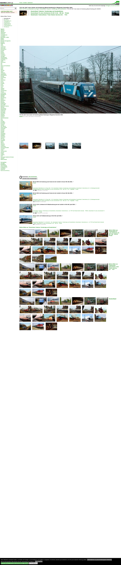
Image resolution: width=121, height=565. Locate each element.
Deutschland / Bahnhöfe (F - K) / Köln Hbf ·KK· (42, 222)
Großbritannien (4, 58)
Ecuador (2, 50)
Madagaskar (3, 94)
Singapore (3, 134)
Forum (20, 2)
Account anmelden (115, 5)
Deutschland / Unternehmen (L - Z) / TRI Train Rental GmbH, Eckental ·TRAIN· (72, 210)
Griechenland (4, 57)
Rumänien (3, 122)
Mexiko (2, 99)
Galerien (49, 9)
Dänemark (3, 48)
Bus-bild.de (6, 19)
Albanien (3, 30)
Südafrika (3, 140)
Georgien (3, 56)
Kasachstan (3, 77)
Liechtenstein (4, 90)
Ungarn (2, 153)
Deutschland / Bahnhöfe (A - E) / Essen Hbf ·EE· (43, 188)
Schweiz (2, 129)
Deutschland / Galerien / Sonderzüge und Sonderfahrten (47, 11)
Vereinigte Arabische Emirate (7, 157)
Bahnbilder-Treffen (5, 37)
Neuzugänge (3, 162)
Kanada (2, 76)
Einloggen (108, 5)
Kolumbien (3, 80)
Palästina (3, 115)
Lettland (2, 88)
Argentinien (3, 32)
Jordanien (3, 73)
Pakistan (2, 114)
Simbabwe (3, 133)
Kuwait (2, 86)
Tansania (3, 144)
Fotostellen (3, 168)
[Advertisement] (38, 30)
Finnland (2, 54)
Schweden (3, 128)
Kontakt (25, 2)
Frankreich (3, 55)
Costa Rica (3, 46)
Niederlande (3, 109)
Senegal (2, 131)
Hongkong (3, 59)
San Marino (3, 126)
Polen (2, 120)
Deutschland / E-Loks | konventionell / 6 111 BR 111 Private (49, 223)
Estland (2, 52)
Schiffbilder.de (7, 22)
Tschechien (3, 146)
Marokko (2, 96)
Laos (2, 87)
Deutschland (43, 9)
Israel (2, 68)
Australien (3, 36)
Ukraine (2, 152)
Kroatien (2, 83)
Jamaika (2, 70)
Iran (1, 64)
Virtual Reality (4, 165)
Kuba (2, 84)
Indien (2, 61)
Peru (2, 119)
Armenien (3, 33)
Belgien (2, 38)
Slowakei (3, 135)
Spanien (2, 138)
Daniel (21, 116)
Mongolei (3, 102)
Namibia (2, 107)
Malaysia (3, 95)
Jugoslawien (3, 74)
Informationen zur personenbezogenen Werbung (99, 559)
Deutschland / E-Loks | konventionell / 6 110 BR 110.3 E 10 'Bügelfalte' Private (61, 189)
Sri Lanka (3, 139)
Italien (2, 69)
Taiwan (2, 142)
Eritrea (2, 51)
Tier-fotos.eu (6, 26)
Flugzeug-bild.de (7, 23)
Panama (2, 116)
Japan (2, 71)
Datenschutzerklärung (5, 170)
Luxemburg (3, 93)
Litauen (2, 91)
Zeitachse (3, 169)
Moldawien (3, 100)
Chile (2, 44)
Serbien (2, 132)
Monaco (2, 101)
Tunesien (3, 148)
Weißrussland (4, 159)
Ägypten (2, 29)
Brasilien (2, 42)
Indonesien (3, 62)
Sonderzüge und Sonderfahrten (59, 9)
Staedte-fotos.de (7, 24)
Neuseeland (3, 108)
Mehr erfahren (38, 561)
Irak (1, 63)
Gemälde (3, 163)
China (2, 45)
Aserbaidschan (4, 35)
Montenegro (3, 103)
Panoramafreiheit (4, 118)
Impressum (30, 2)
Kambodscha (4, 75)
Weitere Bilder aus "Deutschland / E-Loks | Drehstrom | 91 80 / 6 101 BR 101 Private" (114, 233)
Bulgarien (3, 43)
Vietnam (2, 158)
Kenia (2, 78)
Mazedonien (3, 97)
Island (2, 67)
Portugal (2, 121)
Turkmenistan (4, 151)
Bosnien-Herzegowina (5, 40)
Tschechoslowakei (5, 147)
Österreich (3, 113)
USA (2, 155)
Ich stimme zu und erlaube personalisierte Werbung (14, 563)
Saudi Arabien (4, 127)
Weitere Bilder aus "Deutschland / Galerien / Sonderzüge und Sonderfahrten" (38, 227)
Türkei (2, 150)
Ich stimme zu (33, 563)
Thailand (2, 145)
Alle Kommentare (33, 176)
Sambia (2, 125)
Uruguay (2, 154)
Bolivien (2, 39)
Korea (2, 81)
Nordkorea (3, 110)
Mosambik (3, 105)
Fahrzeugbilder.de (7, 20)
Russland (3, 123)
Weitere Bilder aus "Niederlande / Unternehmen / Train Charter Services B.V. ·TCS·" (114, 266)
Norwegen (3, 112)
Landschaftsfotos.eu (8, 25)
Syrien (2, 141)
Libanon (2, 89)
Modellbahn (3, 164)
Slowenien (3, 137)
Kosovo (2, 82)
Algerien (2, 31)
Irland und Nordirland (5, 65)
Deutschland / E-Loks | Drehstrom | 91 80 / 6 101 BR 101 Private (50, 13)
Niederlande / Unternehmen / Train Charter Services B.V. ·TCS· (49, 14)
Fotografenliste (4, 167)
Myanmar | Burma (5, 106)
